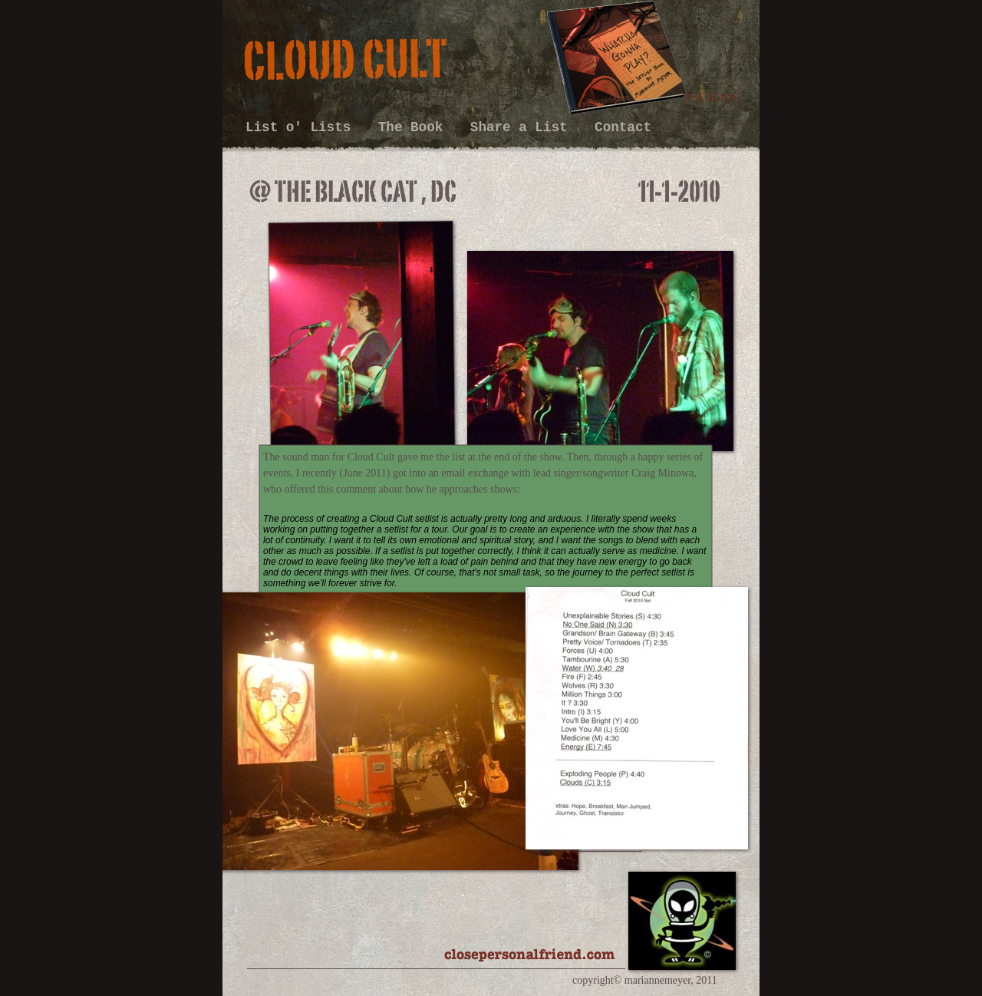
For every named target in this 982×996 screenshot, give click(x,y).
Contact (623, 127)
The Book (414, 127)
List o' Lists (302, 127)
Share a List (522, 127)
